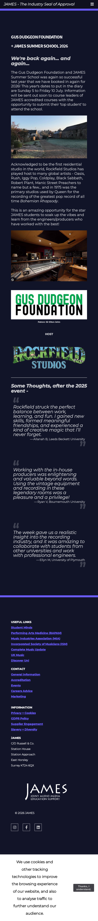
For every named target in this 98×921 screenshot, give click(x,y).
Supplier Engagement (27, 724)
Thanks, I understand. (83, 888)
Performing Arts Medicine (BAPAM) (36, 633)
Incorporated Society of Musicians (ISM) (39, 644)
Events (16, 685)
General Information (25, 674)
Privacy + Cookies (23, 713)
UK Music (17, 655)
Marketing (18, 696)
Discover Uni (20, 660)
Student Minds (21, 627)
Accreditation (21, 680)
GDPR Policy (20, 718)
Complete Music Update (28, 649)
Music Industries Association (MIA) (35, 638)
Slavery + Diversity (24, 729)
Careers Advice (22, 691)
